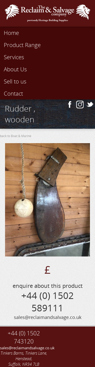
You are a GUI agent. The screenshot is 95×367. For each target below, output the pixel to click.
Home (11, 32)
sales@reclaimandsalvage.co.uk (24, 347)
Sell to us (15, 81)
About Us (15, 69)
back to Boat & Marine (15, 136)
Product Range (22, 45)
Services (14, 57)
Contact (13, 93)
